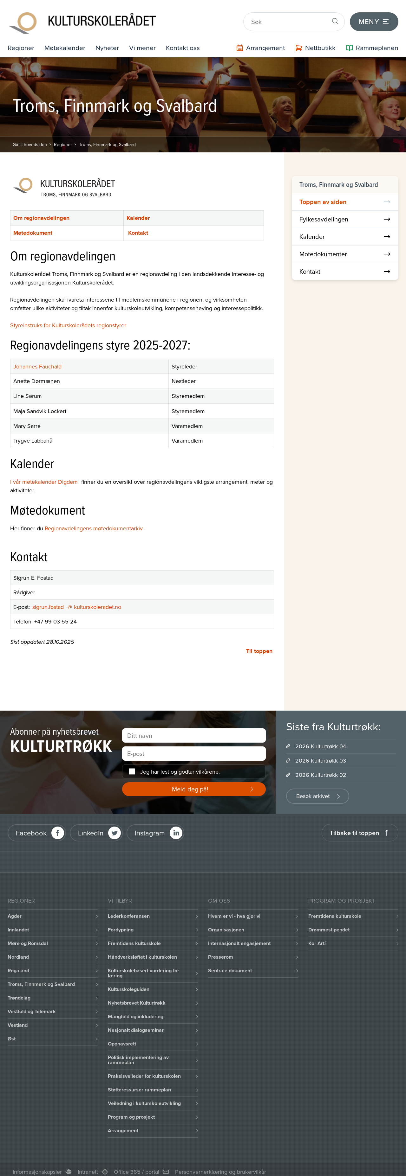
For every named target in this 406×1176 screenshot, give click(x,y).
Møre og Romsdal (28, 939)
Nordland (18, 952)
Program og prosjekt (131, 1112)
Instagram (150, 828)
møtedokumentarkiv (118, 524)
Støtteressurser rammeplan (139, 1085)
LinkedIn (90, 828)
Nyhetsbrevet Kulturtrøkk (137, 998)
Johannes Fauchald (37, 362)
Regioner (21, 43)
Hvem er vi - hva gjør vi (234, 912)
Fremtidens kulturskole (134, 939)
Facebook (31, 828)
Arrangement (123, 1126)
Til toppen (259, 647)
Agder (15, 912)
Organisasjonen (226, 925)
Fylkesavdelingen (345, 214)
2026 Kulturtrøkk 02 (320, 771)
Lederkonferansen (129, 912)
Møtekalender (66, 43)
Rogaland (18, 966)
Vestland (18, 1021)
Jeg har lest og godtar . (180, 767)
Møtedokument (32, 228)
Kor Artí (317, 939)
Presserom (220, 952)
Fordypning (121, 925)
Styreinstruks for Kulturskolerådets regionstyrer (68, 321)
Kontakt (138, 228)
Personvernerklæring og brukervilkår (220, 1168)
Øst (12, 1034)
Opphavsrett (122, 1039)
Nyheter (109, 43)
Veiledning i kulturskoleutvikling (144, 1099)
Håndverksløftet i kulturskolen (142, 952)
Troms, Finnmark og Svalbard (107, 140)
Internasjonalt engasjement (239, 939)
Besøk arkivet (313, 792)
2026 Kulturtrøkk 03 (320, 756)
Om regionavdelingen (41, 213)
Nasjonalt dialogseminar (136, 1026)
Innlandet (18, 925)
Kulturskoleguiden (128, 985)
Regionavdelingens (68, 524)
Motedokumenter (345, 249)
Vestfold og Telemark (32, 1007)
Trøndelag (19, 993)
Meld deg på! (190, 784)
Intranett (88, 1168)
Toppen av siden (345, 197)
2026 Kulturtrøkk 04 (320, 742)
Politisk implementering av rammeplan (138, 1056)
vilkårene (207, 767)
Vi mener (145, 43)
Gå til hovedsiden (30, 140)
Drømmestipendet (329, 925)
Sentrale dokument (230, 966)
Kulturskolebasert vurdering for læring (143, 969)
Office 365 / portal (136, 1168)
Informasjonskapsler (37, 1168)
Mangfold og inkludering (135, 1012)
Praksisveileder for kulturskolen (144, 1072)
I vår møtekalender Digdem (45, 477)
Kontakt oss (186, 43)
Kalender (138, 213)
